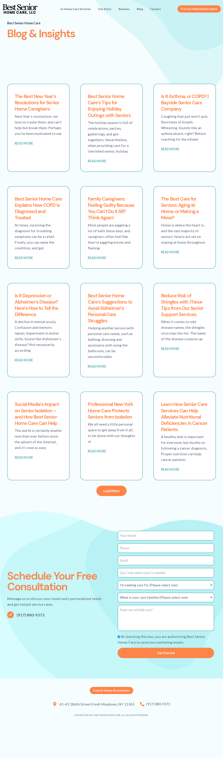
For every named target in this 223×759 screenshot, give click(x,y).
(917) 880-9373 (32, 643)
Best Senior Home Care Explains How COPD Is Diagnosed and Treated (38, 215)
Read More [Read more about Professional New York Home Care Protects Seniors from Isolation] (97, 478)
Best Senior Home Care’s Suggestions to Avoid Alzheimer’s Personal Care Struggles (111, 324)
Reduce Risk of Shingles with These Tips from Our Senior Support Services (184, 321)
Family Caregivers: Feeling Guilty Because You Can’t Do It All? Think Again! (110, 218)
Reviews (124, 9)
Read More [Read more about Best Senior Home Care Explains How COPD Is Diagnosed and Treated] (24, 265)
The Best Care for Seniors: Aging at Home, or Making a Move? (183, 215)
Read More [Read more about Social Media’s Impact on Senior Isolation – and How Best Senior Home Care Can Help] (24, 491)
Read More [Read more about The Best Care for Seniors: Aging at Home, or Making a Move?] (170, 259)
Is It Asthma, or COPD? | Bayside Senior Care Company (181, 105)
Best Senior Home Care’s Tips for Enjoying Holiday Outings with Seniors (109, 108)
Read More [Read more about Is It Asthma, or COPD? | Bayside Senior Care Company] (170, 155)
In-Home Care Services (76, 9)
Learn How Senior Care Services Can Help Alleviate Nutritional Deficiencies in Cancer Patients (183, 440)
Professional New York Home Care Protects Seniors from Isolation (109, 434)
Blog (140, 9)
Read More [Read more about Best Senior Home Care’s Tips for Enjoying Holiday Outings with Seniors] (97, 167)
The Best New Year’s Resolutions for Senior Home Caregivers (37, 105)
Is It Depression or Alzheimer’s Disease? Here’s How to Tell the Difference (36, 321)
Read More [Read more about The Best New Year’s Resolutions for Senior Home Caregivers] (24, 150)
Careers (155, 9)
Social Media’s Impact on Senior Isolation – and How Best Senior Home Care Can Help (35, 440)
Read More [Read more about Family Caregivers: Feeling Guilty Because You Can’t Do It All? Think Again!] (97, 271)
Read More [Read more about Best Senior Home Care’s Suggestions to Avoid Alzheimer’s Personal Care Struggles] (97, 387)
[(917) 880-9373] (10, 643)
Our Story (104, 9)
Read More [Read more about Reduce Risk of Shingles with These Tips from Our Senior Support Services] (170, 369)
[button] (111, 518)
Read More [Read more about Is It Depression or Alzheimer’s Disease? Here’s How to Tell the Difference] (24, 380)
